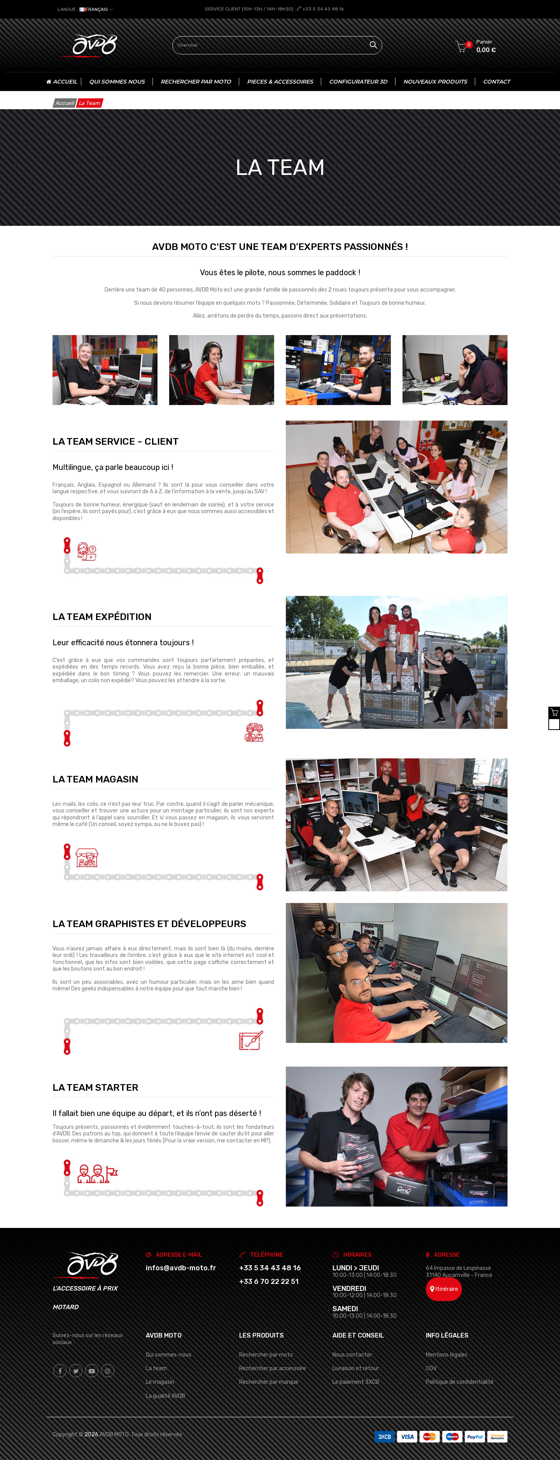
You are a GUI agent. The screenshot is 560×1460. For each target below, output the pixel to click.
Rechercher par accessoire (272, 1368)
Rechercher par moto (266, 1355)
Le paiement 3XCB (355, 1382)
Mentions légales (446, 1355)
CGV (431, 1368)
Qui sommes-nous (168, 1355)
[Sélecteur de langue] (85, 9)
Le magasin (160, 1382)
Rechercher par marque (268, 1382)
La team (156, 1368)
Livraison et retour (355, 1368)
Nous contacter (352, 1355)
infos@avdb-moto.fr (181, 1268)
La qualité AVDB (165, 1395)
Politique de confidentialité (460, 1382)
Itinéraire (444, 1288)
